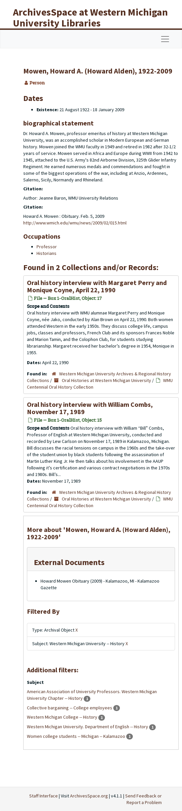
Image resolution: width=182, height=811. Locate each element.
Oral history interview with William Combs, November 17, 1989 (90, 408)
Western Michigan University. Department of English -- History (88, 727)
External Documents (69, 562)
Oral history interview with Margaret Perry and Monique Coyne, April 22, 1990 (97, 286)
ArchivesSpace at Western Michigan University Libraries (90, 17)
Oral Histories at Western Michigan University (106, 380)
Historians (46, 253)
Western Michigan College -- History (62, 717)
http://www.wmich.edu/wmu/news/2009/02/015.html (75, 223)
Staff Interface (43, 796)
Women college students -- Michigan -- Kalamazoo (76, 736)
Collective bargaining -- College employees (70, 708)
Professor (47, 247)
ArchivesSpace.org (89, 796)
